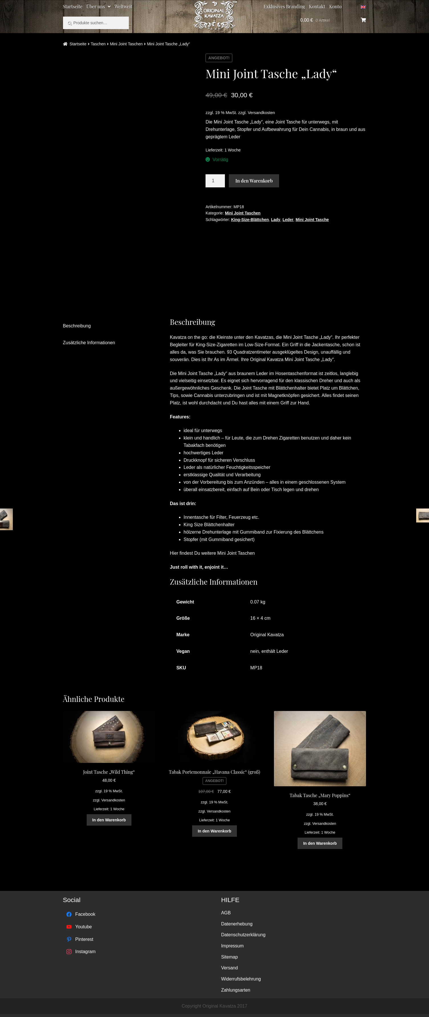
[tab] (107, 326)
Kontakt (317, 6)
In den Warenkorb (254, 181)
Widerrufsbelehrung (241, 979)
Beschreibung (77, 325)
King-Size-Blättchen (250, 219)
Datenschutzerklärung (243, 934)
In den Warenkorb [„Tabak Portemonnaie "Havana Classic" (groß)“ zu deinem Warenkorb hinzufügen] (214, 831)
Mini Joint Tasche (312, 219)
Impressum (232, 945)
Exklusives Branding (284, 6)
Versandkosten (261, 112)
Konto (335, 6)
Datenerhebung (237, 923)
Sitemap (229, 957)
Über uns (95, 6)
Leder (287, 219)
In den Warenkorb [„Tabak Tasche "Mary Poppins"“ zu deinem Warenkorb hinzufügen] (320, 843)
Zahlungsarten (235, 990)
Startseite (73, 6)
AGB (226, 912)
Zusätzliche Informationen (89, 342)
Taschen (98, 44)
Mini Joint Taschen (126, 44)
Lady (275, 219)
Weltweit (123, 6)
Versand (229, 967)
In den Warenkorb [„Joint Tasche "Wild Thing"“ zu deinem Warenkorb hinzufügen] (109, 820)
